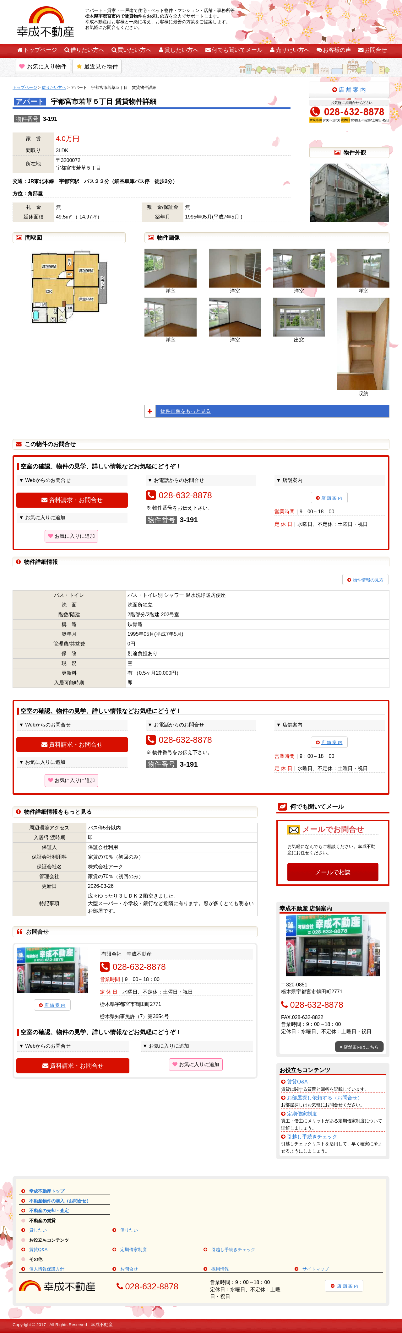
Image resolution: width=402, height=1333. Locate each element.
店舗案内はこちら (359, 1047)
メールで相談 (333, 872)
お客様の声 (333, 50)
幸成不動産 (102, 1324)
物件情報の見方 (365, 579)
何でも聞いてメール (234, 50)
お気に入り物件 (43, 66)
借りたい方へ (83, 50)
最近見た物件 (97, 66)
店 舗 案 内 (349, 90)
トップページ (36, 50)
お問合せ (372, 50)
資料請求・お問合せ (72, 500)
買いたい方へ (131, 50)
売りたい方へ (289, 50)
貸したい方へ (178, 50)
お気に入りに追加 (71, 536)
